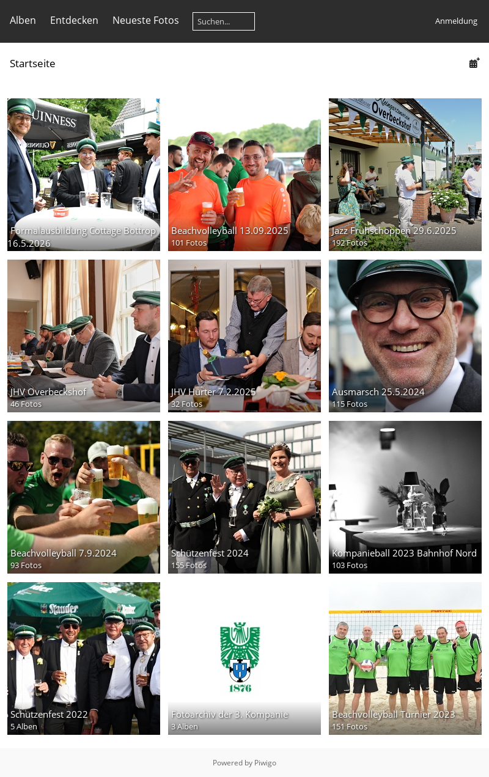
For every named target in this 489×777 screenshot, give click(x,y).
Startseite (33, 63)
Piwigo (265, 762)
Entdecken (74, 20)
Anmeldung (456, 20)
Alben (23, 20)
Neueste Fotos (145, 20)
